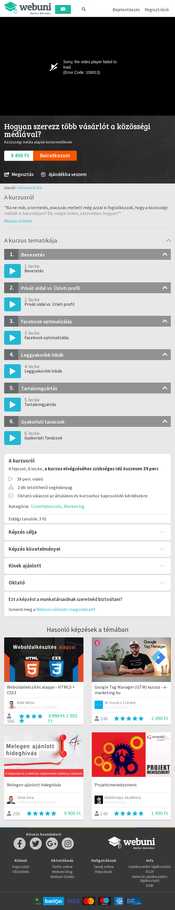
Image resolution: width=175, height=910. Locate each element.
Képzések (103, 871)
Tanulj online (104, 866)
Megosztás (18, 174)
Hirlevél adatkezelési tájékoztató (149, 878)
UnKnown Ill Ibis (29, 187)
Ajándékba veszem (64, 174)
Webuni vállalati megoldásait (65, 609)
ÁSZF (150, 871)
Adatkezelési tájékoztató (150, 866)
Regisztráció (157, 9)
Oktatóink (21, 871)
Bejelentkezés (126, 9)
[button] (18, 221)
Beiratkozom (55, 155)
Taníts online (62, 866)
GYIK (150, 885)
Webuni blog (62, 871)
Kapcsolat (21, 866)
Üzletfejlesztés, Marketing (58, 506)
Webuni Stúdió (62, 876)
